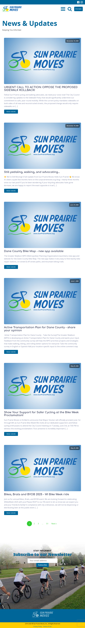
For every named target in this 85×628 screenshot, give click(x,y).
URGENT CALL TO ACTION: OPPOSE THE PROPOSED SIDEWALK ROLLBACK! (41, 89)
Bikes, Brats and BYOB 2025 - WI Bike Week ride (36, 494)
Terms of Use (47, 626)
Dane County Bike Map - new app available (33, 251)
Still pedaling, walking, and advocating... (32, 172)
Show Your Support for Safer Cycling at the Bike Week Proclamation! (41, 414)
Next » (54, 523)
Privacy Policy (37, 626)
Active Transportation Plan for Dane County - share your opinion (39, 329)
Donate (78, 9)
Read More (11, 112)
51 (47, 523)
